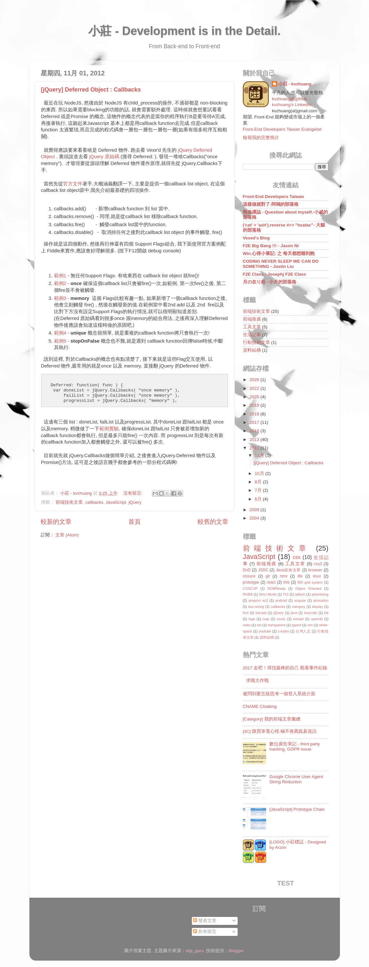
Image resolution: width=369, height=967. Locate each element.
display (317, 607)
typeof (296, 625)
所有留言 (204, 931)
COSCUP (250, 588)
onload (298, 619)
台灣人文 (303, 631)
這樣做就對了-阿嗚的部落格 (271, 204)
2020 (254, 396)
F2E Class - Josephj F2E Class (274, 274)
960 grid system (310, 582)
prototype (251, 582)
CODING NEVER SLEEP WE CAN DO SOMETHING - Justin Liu (281, 264)
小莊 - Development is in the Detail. (184, 31)
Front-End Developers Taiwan (273, 196)
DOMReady (276, 588)
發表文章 (204, 920)
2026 (254, 379)
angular (300, 600)
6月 (259, 499)
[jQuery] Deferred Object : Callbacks (91, 89)
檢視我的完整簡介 (261, 137)
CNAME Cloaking (260, 706)
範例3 (60, 298)
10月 (260, 473)
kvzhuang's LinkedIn (291, 104)
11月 (260, 455)
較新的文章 (56, 521)
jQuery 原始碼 (104, 156)
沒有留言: (133, 493)
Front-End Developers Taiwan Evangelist (282, 129)
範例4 (60, 332)
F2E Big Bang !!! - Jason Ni (271, 245)
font (246, 613)
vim (310, 625)
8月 (259, 481)
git (268, 576)
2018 (254, 414)
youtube (265, 631)
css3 (318, 564)
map (265, 619)
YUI (285, 594)
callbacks (94, 502)
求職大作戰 (257, 680)
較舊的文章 (213, 521)
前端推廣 (252, 319)
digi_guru (195, 950)
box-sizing (256, 607)
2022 (254, 388)
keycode (310, 613)
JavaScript (116, 502)
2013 (254, 439)
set (259, 625)
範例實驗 (109, 428)
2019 (254, 405)
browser (315, 570)
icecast (260, 613)
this (286, 582)
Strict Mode (268, 594)
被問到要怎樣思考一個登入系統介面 (279, 693)
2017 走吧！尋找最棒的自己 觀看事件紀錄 (285, 667)
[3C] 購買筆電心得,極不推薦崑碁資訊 (280, 731)
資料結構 (252, 350)
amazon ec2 (258, 600)
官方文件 (72, 183)
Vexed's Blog (256, 238)
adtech (300, 594)
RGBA (248, 594)
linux (317, 576)
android (281, 600)
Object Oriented (308, 588)
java (294, 613)
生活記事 (252, 334)
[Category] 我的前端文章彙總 (271, 719)
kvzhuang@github (289, 98)
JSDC (263, 570)
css (296, 557)
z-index (283, 631)
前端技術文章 (69, 502)
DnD (247, 570)
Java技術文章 (288, 570)
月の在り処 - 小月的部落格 (270, 282)
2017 (254, 422)
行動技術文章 (256, 342)
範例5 (60, 341)
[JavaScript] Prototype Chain (297, 809)
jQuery (134, 502)
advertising (319, 594)
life (300, 576)
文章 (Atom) (67, 535)
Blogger (236, 950)
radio (247, 625)
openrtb (317, 619)
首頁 (134, 521)
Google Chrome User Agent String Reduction (296, 779)
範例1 (60, 275)
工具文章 (252, 326)
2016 (254, 430)
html (284, 576)
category (298, 607)
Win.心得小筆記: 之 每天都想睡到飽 (279, 253)
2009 (254, 509)
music (281, 619)
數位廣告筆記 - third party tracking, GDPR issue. (294, 747)
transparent (277, 625)
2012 (254, 447)
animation (321, 600)
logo (251, 619)
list (326, 613)
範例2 (60, 283)
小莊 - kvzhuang (294, 84)
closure (249, 576)
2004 (254, 518)
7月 (259, 490)
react (271, 582)
